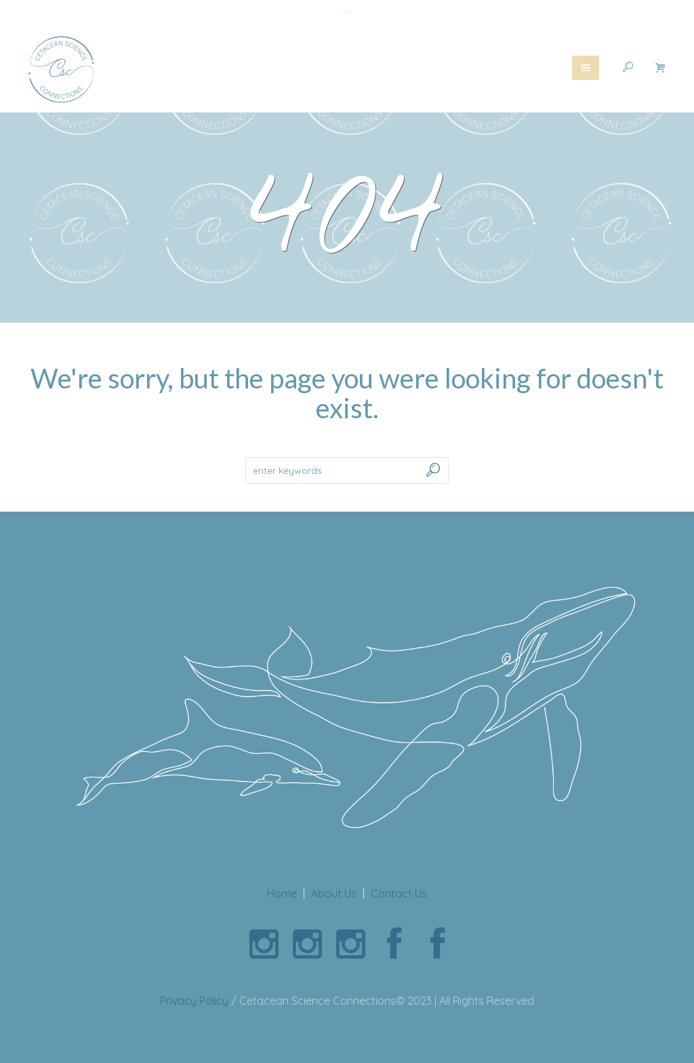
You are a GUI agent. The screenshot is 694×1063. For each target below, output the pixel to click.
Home (282, 893)
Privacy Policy (194, 1000)
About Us (333, 893)
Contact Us (399, 893)
